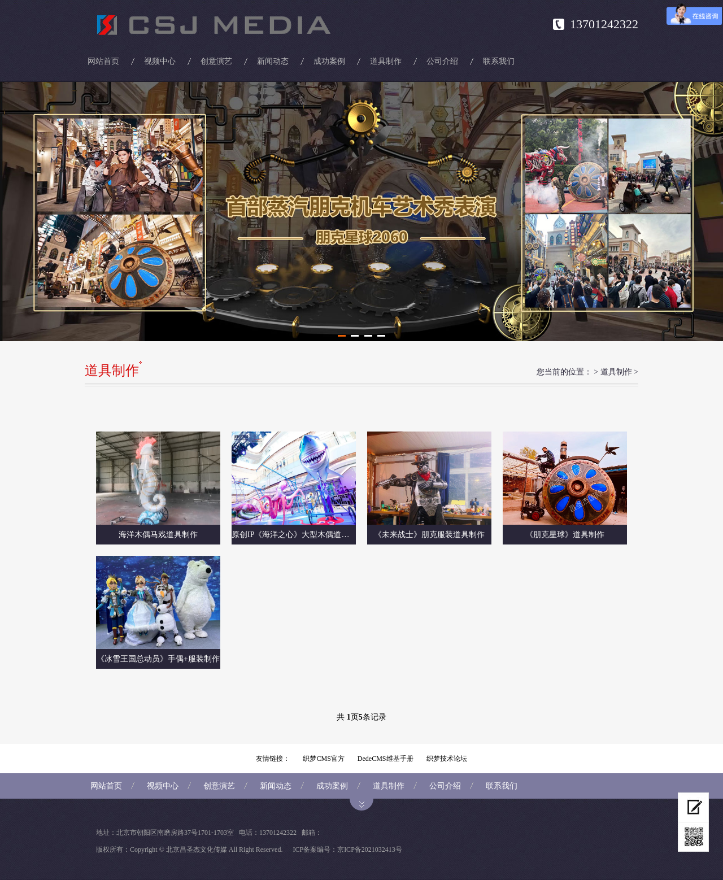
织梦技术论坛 (446, 759)
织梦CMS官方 (323, 759)
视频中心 (160, 61)
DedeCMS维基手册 (385, 759)
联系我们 (499, 61)
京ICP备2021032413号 (369, 849)
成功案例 (329, 61)
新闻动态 (273, 61)
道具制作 (386, 61)
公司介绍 (442, 61)
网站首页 (103, 61)
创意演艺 (216, 61)
